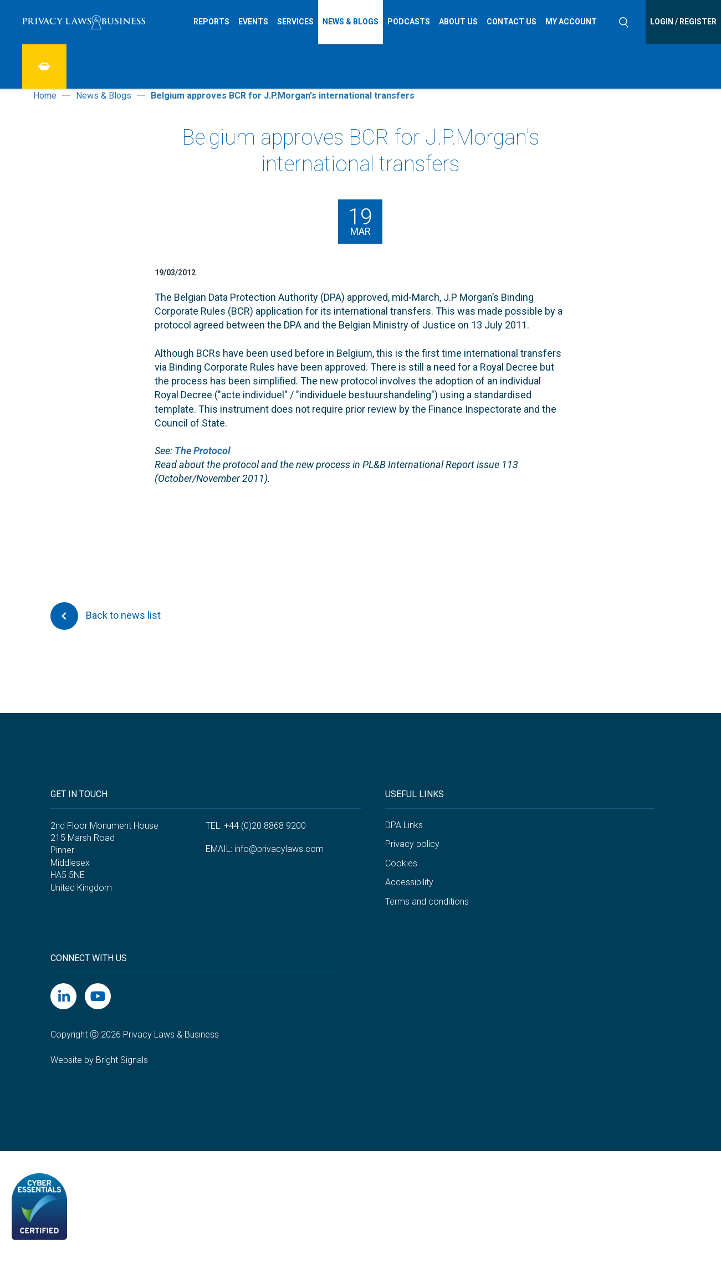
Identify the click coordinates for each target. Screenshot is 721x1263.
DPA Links (404, 825)
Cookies (401, 863)
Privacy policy (412, 844)
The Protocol (203, 450)
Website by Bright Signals (99, 1060)
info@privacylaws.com (279, 849)
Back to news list (105, 616)
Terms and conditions (427, 901)
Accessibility (409, 882)
